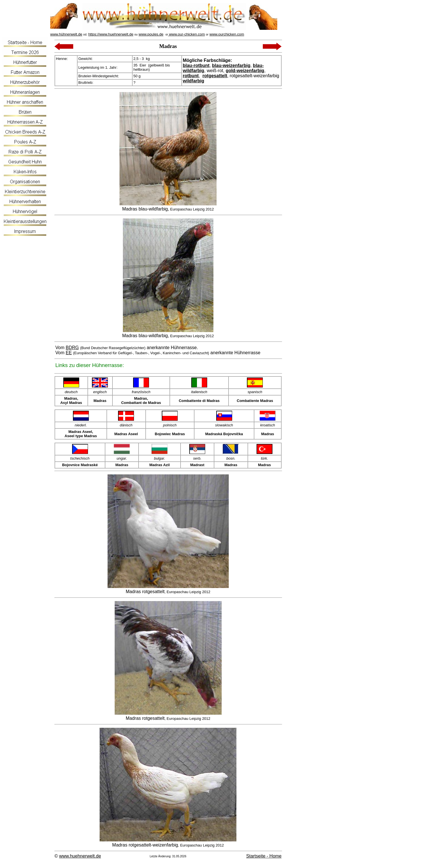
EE (69, 352)
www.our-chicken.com (186, 34)
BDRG (72, 347)
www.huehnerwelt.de (80, 856)
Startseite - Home (264, 856)
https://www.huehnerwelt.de (110, 34)
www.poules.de (150, 34)
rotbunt (191, 75)
